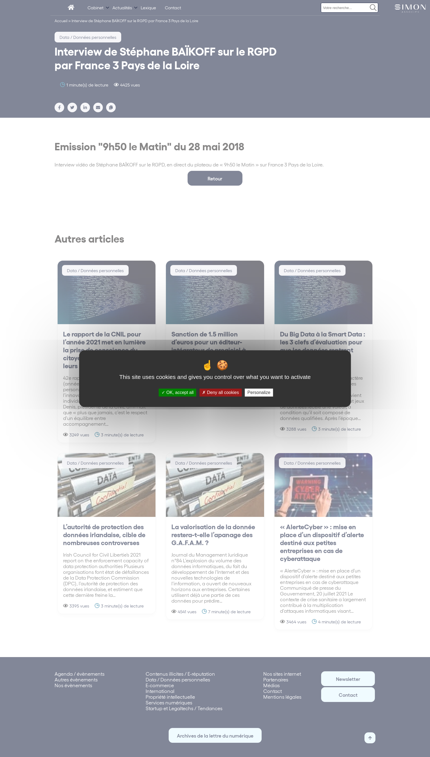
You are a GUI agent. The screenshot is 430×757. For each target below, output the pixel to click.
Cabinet (95, 7)
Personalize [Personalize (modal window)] (258, 392)
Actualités (122, 7)
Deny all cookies (220, 392)
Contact (173, 7)
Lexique (148, 7)
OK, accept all (178, 392)
